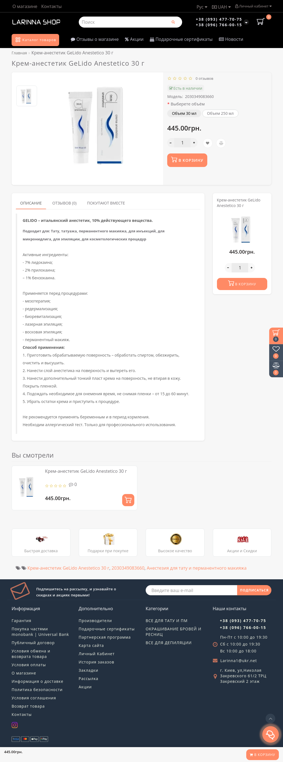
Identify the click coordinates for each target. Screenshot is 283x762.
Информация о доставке (37, 681)
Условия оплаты (29, 664)
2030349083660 (128, 568)
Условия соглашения (34, 697)
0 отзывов (203, 78)
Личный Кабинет (97, 653)
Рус (201, 7)
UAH (221, 7)
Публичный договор (33, 642)
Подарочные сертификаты (181, 39)
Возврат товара (28, 706)
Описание (31, 203)
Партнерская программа (105, 637)
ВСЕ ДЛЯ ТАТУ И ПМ (167, 620)
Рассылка (88, 678)
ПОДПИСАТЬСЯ (254, 590)
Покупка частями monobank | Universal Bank (40, 631)
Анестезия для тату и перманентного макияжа (197, 568)
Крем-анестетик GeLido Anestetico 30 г (86, 471)
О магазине (24, 6)
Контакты (51, 6)
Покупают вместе (106, 203)
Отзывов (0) (64, 203)
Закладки (88, 670)
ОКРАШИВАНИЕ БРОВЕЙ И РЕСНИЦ (173, 631)
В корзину (262, 754)
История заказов (96, 662)
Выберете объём (188, 104)
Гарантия (22, 620)
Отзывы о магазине (95, 39)
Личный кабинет (253, 6)
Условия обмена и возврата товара (31, 653)
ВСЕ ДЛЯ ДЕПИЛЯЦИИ (169, 642)
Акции (134, 39)
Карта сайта (91, 645)
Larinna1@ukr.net (238, 660)
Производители (95, 620)
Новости (231, 39)
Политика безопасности (37, 689)
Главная (19, 52)
